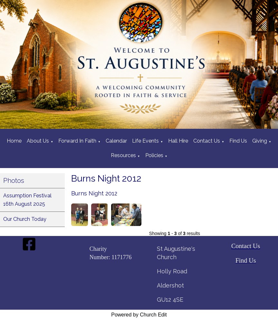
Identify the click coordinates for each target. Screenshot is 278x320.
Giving (259, 141)
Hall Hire (178, 141)
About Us (38, 141)
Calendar (116, 141)
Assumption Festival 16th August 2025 (27, 200)
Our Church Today (24, 219)
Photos (13, 180)
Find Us (238, 141)
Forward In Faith (77, 141)
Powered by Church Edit (139, 314)
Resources (123, 155)
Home (14, 141)
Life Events (145, 141)
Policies (154, 155)
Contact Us (206, 141)
